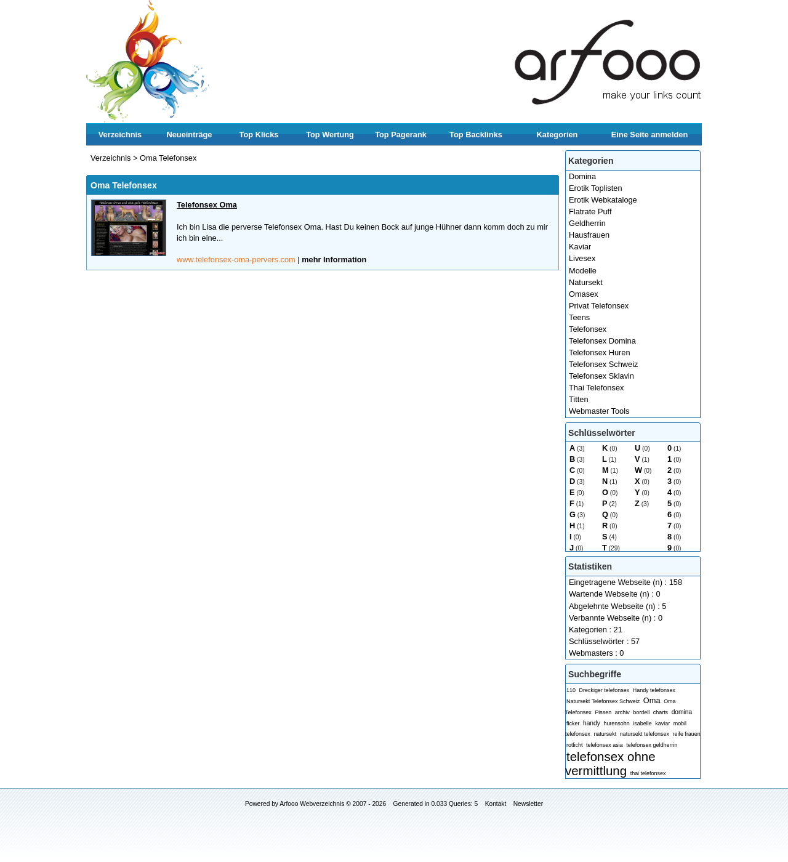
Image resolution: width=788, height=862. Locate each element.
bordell (641, 712)
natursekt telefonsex (644, 734)
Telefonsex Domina (602, 340)
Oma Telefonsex (168, 158)
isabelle (642, 723)
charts (660, 712)
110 (571, 690)
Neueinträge (189, 134)
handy (591, 723)
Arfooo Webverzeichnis (311, 803)
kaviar (662, 723)
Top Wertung (330, 134)
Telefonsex (587, 329)
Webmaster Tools (599, 411)
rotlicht (574, 745)
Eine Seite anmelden (649, 134)
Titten (579, 399)
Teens (579, 317)
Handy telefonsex (654, 690)
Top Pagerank (401, 134)
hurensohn (616, 723)
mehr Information (334, 259)
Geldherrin (587, 223)
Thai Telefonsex (596, 387)
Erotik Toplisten (595, 188)
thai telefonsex (648, 773)
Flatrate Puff (590, 211)
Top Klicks (259, 134)
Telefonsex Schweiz (603, 364)
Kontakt (496, 803)
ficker (572, 723)
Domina (582, 176)
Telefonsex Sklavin (601, 376)
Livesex (582, 258)
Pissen (603, 712)
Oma (652, 700)
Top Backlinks (475, 134)
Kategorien (557, 134)
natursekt (604, 734)
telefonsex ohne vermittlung (610, 763)
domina (682, 712)
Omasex (583, 294)
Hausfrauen (589, 235)
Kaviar (580, 246)
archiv (622, 712)
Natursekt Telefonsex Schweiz (603, 701)
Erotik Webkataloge (603, 199)
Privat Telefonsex (599, 305)
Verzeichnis (120, 134)
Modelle (583, 270)
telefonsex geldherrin (651, 745)
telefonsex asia (604, 745)
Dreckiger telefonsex (604, 690)
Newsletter (528, 803)
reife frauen (686, 734)
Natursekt (586, 282)
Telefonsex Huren (599, 352)
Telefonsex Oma (207, 204)
